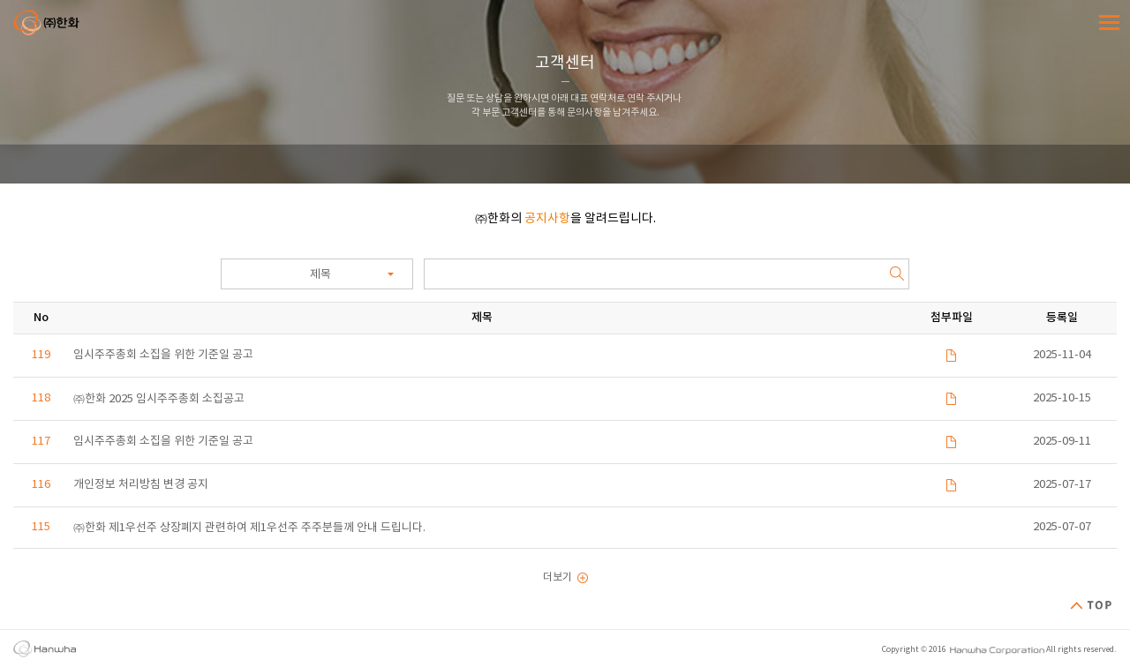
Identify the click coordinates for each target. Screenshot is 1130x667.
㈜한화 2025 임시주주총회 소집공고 (159, 399)
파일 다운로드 (951, 355)
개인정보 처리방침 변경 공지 (140, 484)
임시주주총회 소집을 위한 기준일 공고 (163, 355)
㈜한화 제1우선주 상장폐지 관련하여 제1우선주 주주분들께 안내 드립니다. (249, 528)
